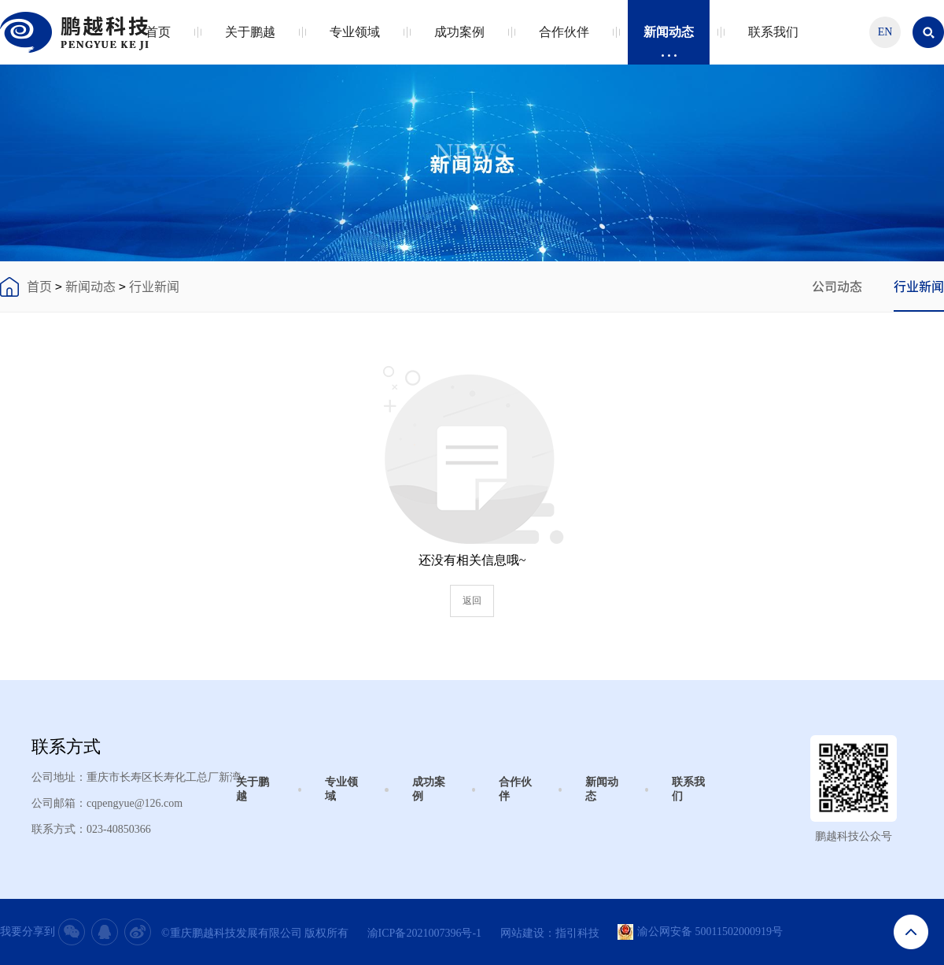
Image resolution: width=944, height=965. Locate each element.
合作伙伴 (564, 41)
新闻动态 (669, 41)
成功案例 (459, 41)
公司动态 (837, 286)
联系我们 (773, 41)
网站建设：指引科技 (549, 933)
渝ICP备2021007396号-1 (424, 933)
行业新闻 (154, 286)
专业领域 (355, 41)
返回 (472, 600)
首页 (158, 41)
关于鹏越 (250, 41)
